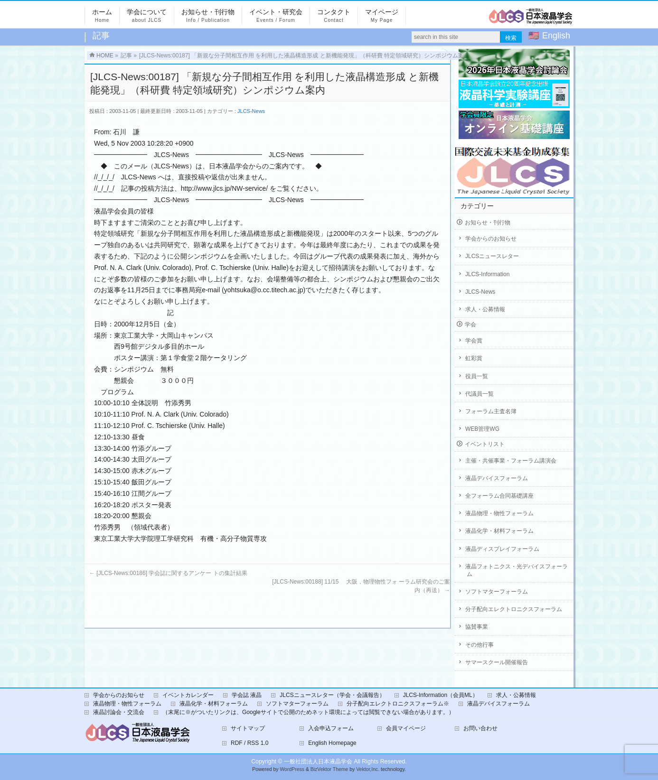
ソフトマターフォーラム (496, 591)
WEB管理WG (482, 429)
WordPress (292, 769)
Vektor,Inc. (367, 769)
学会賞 (473, 340)
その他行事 (479, 644)
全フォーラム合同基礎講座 (499, 495)
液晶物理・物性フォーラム (499, 513)
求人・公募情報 (485, 309)
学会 (470, 324)
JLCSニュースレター (492, 256)
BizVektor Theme (329, 769)
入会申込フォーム (331, 728)
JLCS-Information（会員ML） (440, 695)
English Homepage (332, 743)
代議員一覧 (479, 393)
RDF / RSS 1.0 (249, 743)
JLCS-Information (487, 274)
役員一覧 (476, 376)
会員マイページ (406, 728)
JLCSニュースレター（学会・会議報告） (332, 695)
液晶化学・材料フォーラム (499, 531)
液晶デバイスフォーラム (496, 478)
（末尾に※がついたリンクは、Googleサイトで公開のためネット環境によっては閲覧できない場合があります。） (308, 712)
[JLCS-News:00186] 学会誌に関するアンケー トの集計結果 (168, 573)
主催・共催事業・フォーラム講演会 (510, 460)
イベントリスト (485, 444)
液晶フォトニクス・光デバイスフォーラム (516, 570)
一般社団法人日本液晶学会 (318, 761)
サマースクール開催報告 (496, 662)
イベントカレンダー (188, 695)
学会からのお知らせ (491, 238)
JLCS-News (251, 111)
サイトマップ (248, 728)
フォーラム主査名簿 (491, 411)
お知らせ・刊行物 (487, 222)
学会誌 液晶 (247, 695)
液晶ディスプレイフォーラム (502, 549)
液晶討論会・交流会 (118, 712)
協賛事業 (476, 626)
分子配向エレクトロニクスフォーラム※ (398, 703)
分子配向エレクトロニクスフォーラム (513, 609)
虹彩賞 (473, 358)
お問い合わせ (480, 728)
